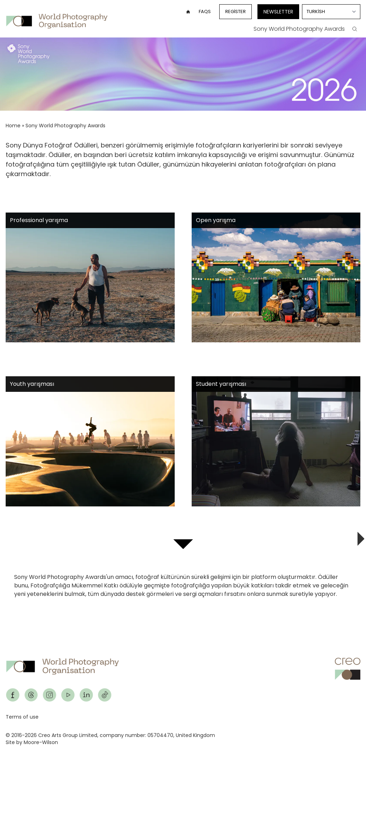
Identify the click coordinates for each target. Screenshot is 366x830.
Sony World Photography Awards (299, 29)
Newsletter (278, 11)
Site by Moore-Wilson (32, 742)
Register (235, 11)
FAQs (205, 11)
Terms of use (22, 716)
